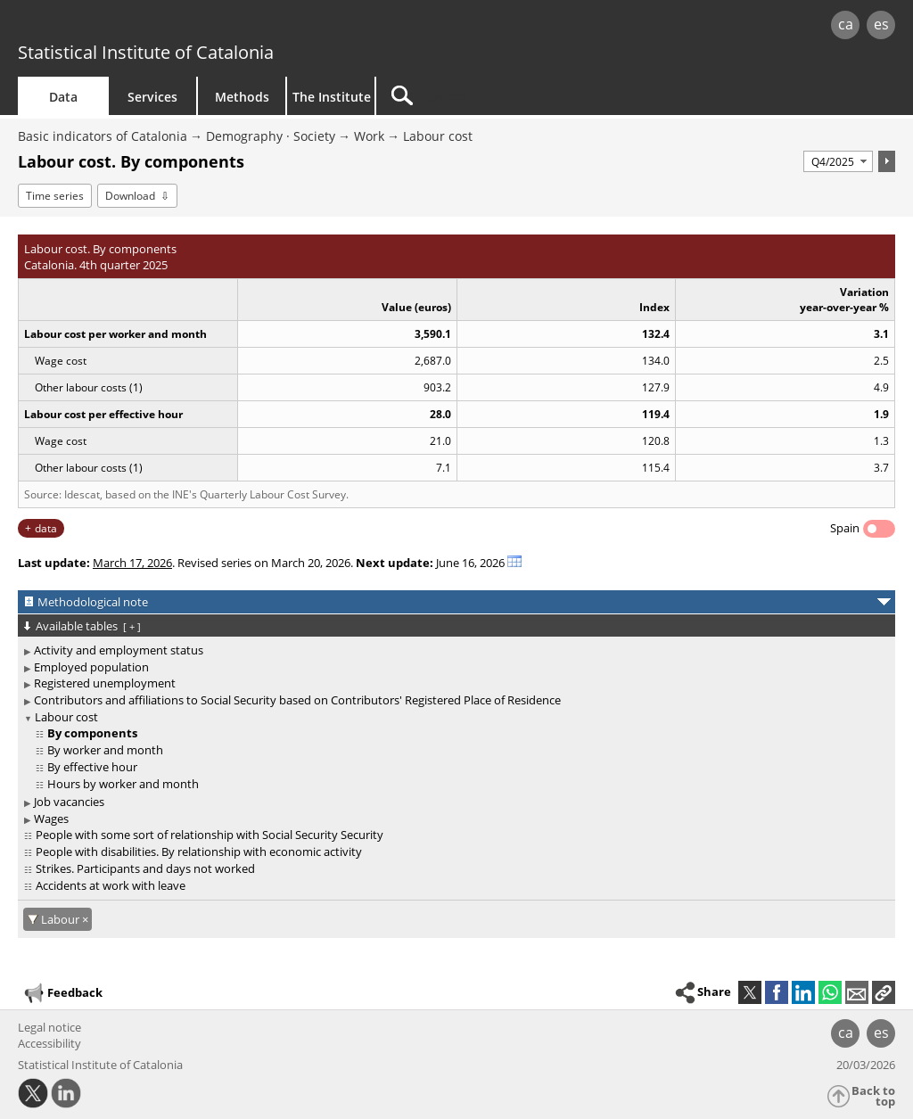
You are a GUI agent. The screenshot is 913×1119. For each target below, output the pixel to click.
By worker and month (105, 750)
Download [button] (130, 195)
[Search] (527, 96)
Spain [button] (845, 528)
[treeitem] (453, 650)
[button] (883, 992)
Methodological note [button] (92, 602)
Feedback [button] (62, 993)
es (881, 24)
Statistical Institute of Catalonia (146, 52)
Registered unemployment (105, 683)
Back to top (873, 1096)
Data (63, 96)
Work (369, 136)
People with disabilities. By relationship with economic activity (199, 851)
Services (152, 96)
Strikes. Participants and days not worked (145, 868)
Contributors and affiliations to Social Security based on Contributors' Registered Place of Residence (297, 700)
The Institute (331, 96)
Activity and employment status (118, 650)
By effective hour (92, 767)
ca (845, 24)
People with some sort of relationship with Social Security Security (209, 835)
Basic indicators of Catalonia (102, 136)
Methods (242, 96)
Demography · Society (270, 136)
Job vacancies (69, 802)
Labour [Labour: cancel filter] (61, 919)
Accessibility (49, 1043)
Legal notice (49, 1027)
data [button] (46, 528)
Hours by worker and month (123, 784)
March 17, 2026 (132, 563)
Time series (55, 195)
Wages (51, 818)
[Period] (838, 161)
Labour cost (438, 136)
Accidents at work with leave (110, 885)
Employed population (91, 667)
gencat (193, 26)
